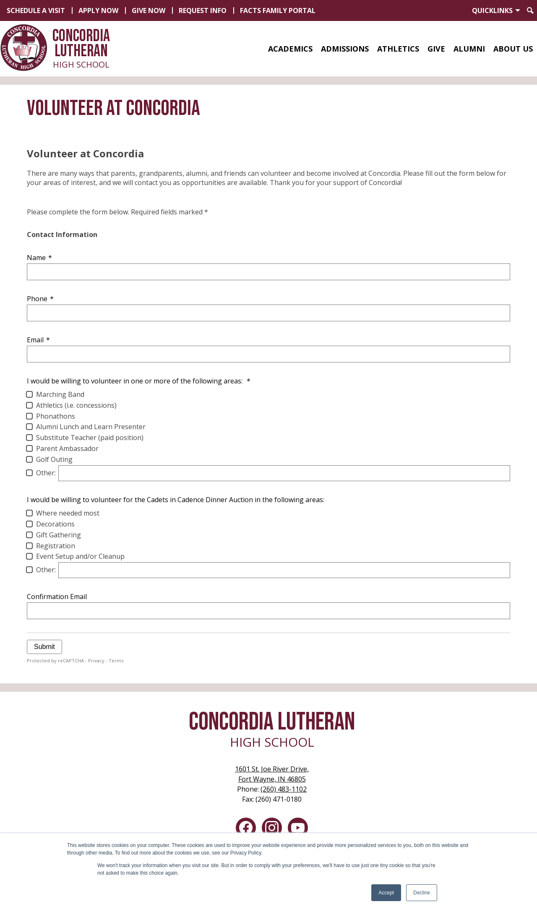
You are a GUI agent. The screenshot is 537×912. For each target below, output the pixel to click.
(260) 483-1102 (284, 789)
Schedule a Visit (36, 10)
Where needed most (67, 513)
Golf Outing (54, 459)
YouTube (298, 829)
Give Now (148, 10)
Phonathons (55, 416)
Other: (46, 472)
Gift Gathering (58, 534)
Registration (55, 545)
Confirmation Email (57, 596)
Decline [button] (421, 893)
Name (39, 257)
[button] (290, 48)
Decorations (55, 524)
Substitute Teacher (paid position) (89, 437)
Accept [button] (386, 893)
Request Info (203, 10)
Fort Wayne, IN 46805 (272, 774)
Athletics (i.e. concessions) (76, 405)
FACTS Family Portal (277, 10)
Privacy (96, 660)
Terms (116, 660)
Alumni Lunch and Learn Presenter (91, 426)
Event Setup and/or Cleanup (80, 556)
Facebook (246, 829)
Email (38, 339)
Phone (40, 298)
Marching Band (60, 394)
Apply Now (98, 10)
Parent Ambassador (67, 448)
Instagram (272, 829)
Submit (44, 646)
